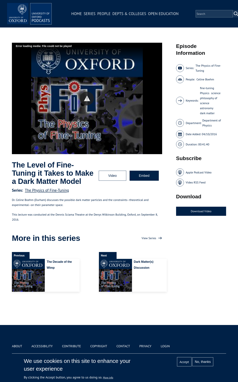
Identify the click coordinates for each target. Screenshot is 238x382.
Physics (204, 93)
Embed (144, 176)
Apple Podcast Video (199, 172)
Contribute (71, 346)
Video (112, 176)
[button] (87, 98)
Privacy (145, 346)
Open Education (163, 13)
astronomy (206, 108)
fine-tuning (207, 88)
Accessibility (42, 346)
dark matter (207, 113)
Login (165, 346)
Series (89, 13)
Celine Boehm (205, 79)
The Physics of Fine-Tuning (47, 190)
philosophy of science (208, 100)
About (17, 346)
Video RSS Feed (196, 182)
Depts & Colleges (129, 13)
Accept (184, 362)
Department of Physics (211, 122)
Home (76, 13)
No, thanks (203, 362)
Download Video (201, 211)
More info (108, 377)
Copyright (98, 346)
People (103, 13)
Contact (123, 346)
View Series (149, 238)
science (216, 93)
